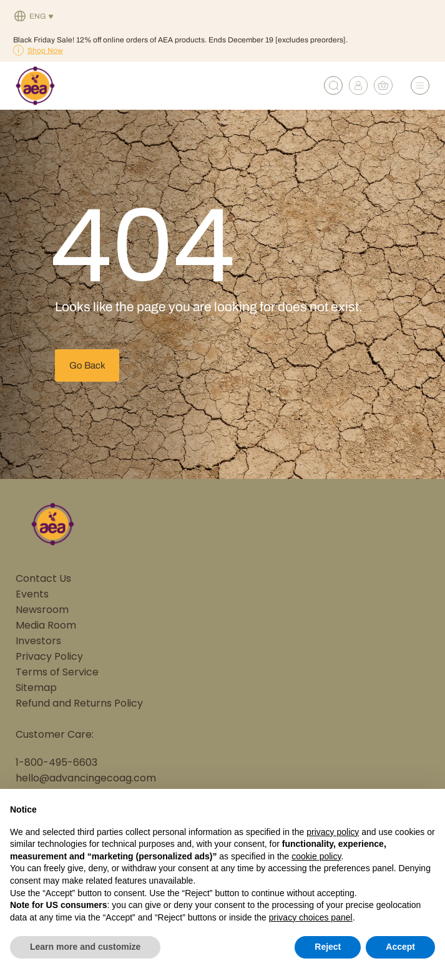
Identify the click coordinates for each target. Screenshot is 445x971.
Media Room (46, 626)
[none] (34, 16)
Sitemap (36, 688)
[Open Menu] (420, 85)
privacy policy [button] (332, 832)
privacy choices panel (311, 917)
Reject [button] (328, 947)
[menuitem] (34, 16)
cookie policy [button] (316, 856)
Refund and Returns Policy (79, 704)
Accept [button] (400, 947)
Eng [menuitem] (37, 17)
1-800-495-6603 (56, 763)
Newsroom (42, 610)
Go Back (87, 365)
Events (32, 595)
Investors (38, 642)
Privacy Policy (49, 657)
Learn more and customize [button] (85, 947)
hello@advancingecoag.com (86, 779)
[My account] (358, 91)
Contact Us (43, 579)
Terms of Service (57, 673)
